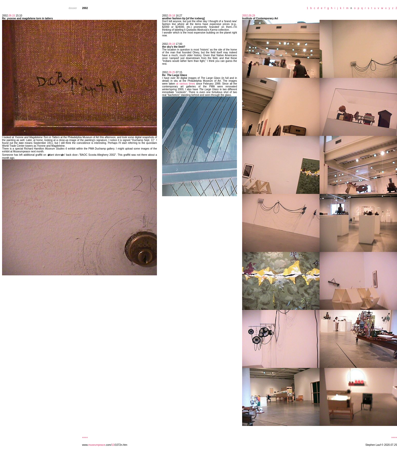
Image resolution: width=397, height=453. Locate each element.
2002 (245, 15)
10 (113, 444)
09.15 (12, 15)
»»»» (394, 437)
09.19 (172, 44)
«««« (85, 437)
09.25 (172, 72)
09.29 (252, 15)
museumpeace (96, 444)
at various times (185, 83)
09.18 (172, 15)
